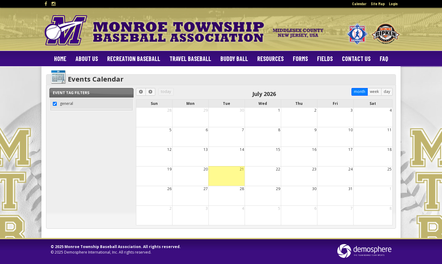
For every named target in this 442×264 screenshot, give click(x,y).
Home (60, 58)
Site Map (378, 3)
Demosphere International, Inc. (91, 252)
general (66, 103)
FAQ (384, 58)
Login (393, 3)
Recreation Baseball (133, 58)
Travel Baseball (190, 58)
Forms (300, 58)
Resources (270, 58)
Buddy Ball (234, 58)
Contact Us (356, 58)
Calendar (359, 3)
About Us (87, 58)
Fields (325, 58)
